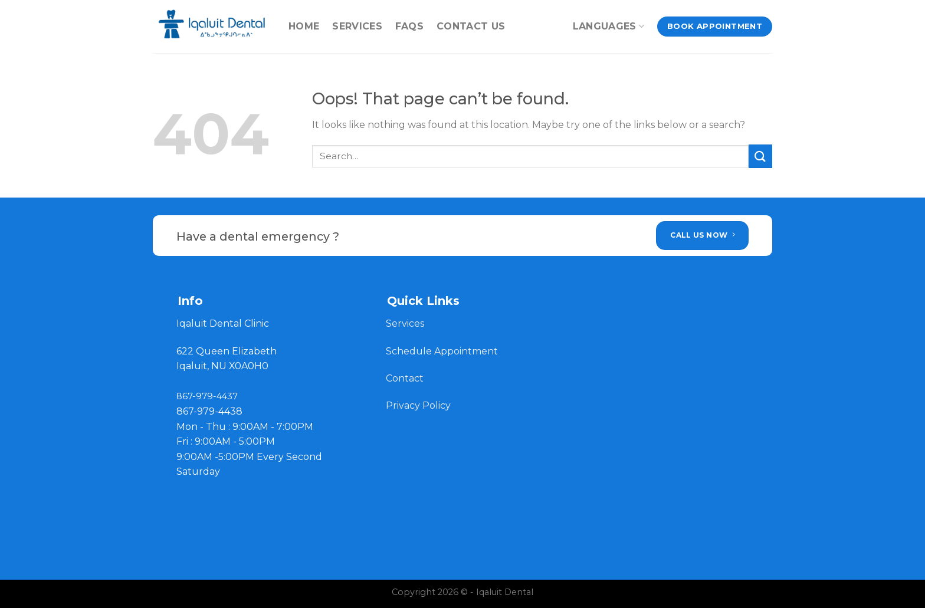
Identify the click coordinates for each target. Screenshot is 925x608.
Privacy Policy (418, 405)
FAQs (409, 26)
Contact (406, 378)
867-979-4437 (207, 396)
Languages (608, 26)
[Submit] (760, 155)
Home (303, 26)
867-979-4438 (209, 411)
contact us (471, 26)
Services (357, 26)
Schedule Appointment (442, 351)
